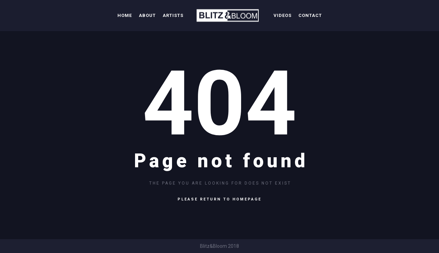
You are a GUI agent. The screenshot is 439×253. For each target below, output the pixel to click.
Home (124, 15)
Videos (283, 15)
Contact (310, 15)
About (147, 15)
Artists (173, 15)
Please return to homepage (219, 199)
